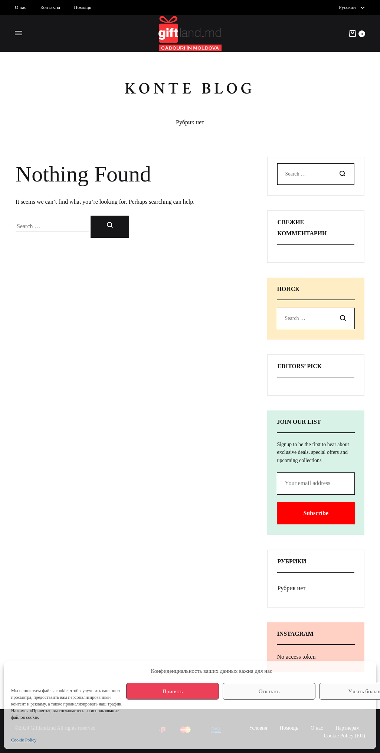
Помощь (82, 7)
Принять (173, 691)
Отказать (269, 691)
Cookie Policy (23, 740)
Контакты (50, 7)
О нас (20, 7)
